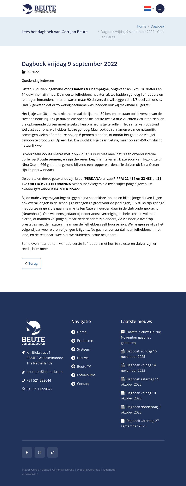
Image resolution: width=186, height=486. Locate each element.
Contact (80, 383)
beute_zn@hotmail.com (44, 371)
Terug (31, 263)
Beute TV (81, 366)
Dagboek (157, 26)
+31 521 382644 (39, 380)
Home (141, 26)
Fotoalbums (83, 375)
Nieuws (79, 358)
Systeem (80, 349)
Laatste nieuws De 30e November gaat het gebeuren (141, 337)
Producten (82, 340)
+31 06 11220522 (39, 389)
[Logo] (39, 9)
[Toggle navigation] (160, 8)
